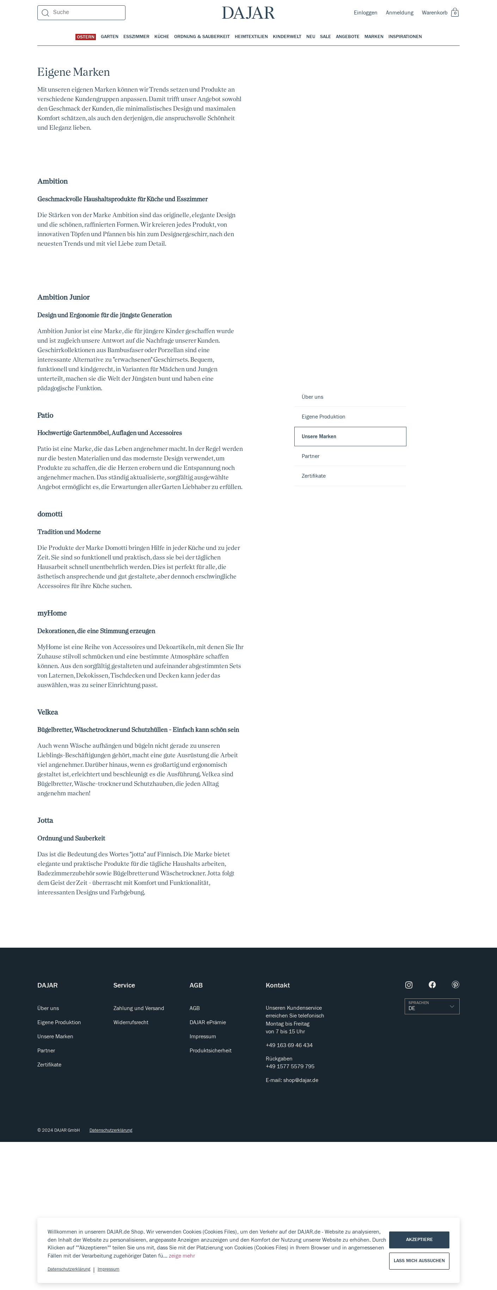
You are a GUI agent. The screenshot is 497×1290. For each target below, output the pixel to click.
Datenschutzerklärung (69, 1269)
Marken (374, 36)
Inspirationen (405, 36)
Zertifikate (314, 476)
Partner (310, 456)
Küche (161, 36)
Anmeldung (399, 13)
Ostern (85, 37)
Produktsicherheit (211, 1199)
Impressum (108, 1269)
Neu (310, 36)
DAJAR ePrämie (208, 1170)
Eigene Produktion (323, 417)
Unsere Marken (319, 436)
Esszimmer (136, 36)
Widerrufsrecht (130, 1170)
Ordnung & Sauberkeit (202, 36)
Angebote (348, 36)
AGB (195, 1156)
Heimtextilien (251, 36)
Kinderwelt (287, 36)
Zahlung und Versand (138, 1156)
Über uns (312, 397)
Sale (325, 36)
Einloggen (366, 13)
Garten (109, 36)
